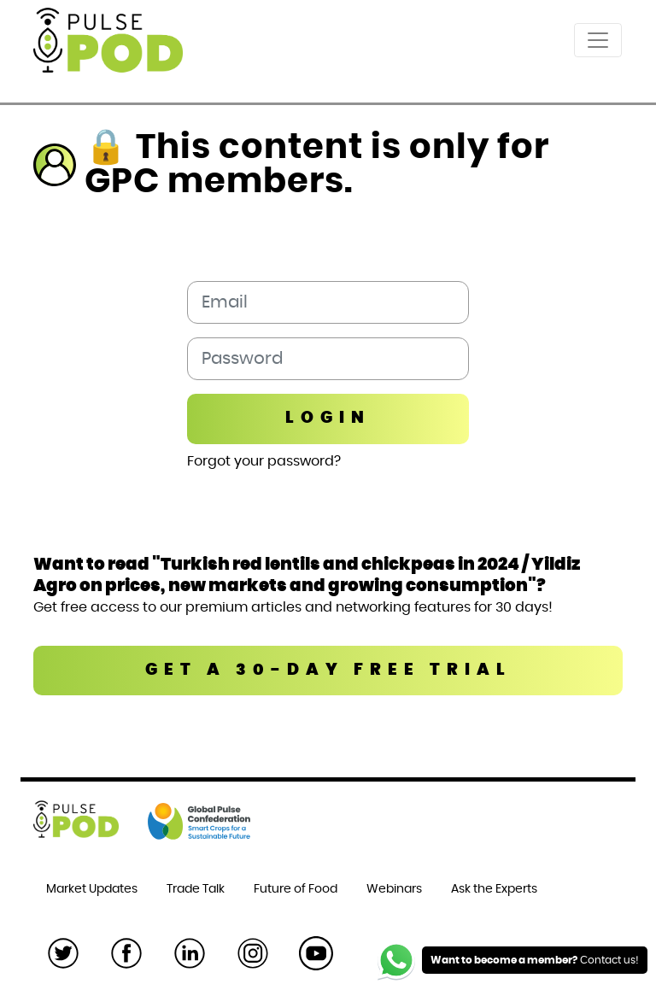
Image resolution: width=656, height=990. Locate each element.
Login (328, 418)
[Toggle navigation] (598, 40)
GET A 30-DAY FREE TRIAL (328, 670)
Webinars (394, 889)
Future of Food (295, 889)
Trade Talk (196, 889)
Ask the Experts (494, 889)
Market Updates (92, 889)
